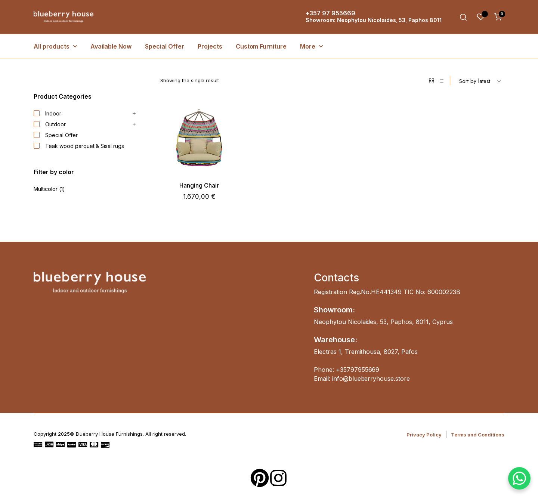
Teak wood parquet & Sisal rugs (79, 146)
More (307, 46)
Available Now (111, 46)
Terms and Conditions (477, 435)
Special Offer (164, 46)
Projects (210, 46)
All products (51, 46)
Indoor (47, 113)
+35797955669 (358, 369)
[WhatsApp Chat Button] (519, 478)
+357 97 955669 (330, 13)
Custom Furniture (261, 46)
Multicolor (46, 189)
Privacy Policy (424, 435)
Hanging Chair (199, 185)
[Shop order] (480, 80)
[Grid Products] (432, 80)
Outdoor (50, 124)
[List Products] (441, 80)
